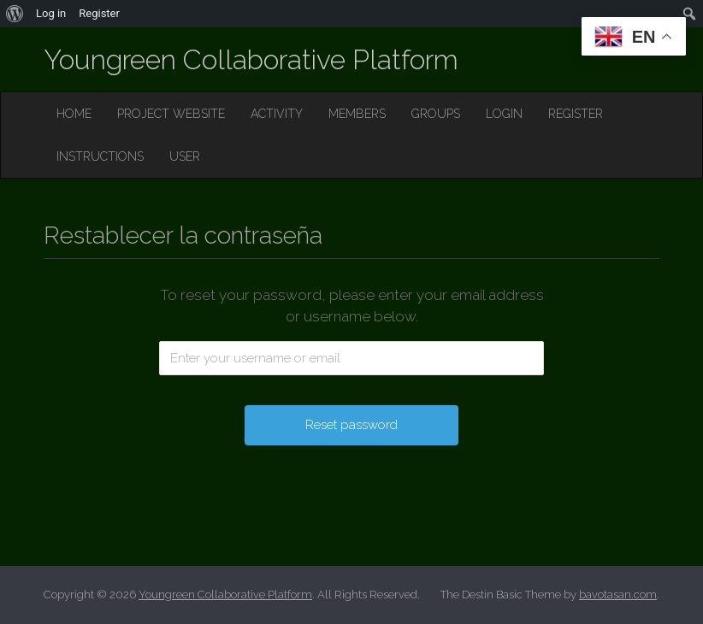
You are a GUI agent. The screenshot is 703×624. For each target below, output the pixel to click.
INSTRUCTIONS (100, 156)
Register (99, 13)
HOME (74, 114)
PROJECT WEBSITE (171, 114)
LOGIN (504, 114)
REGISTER (575, 114)
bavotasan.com (618, 594)
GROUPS (435, 114)
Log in (51, 13)
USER (184, 156)
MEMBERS (357, 114)
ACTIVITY (277, 114)
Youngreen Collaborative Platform (251, 59)
